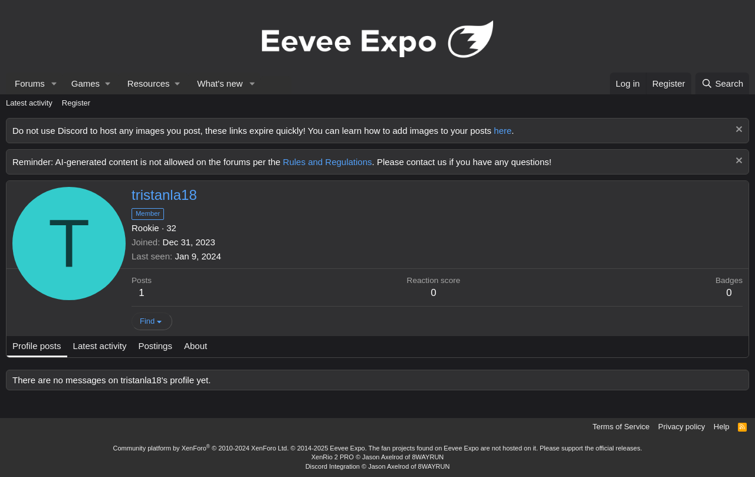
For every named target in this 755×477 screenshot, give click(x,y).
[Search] (722, 83)
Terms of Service (621, 426)
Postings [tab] (155, 346)
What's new (219, 83)
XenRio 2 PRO (332, 456)
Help (722, 426)
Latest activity (29, 102)
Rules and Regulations (327, 162)
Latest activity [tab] (100, 346)
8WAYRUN (428, 456)
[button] (54, 83)
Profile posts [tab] (36, 346)
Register (76, 102)
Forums (30, 83)
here (502, 131)
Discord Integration (333, 466)
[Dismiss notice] (738, 130)
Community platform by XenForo (201, 448)
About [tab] (195, 346)
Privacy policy (681, 426)
